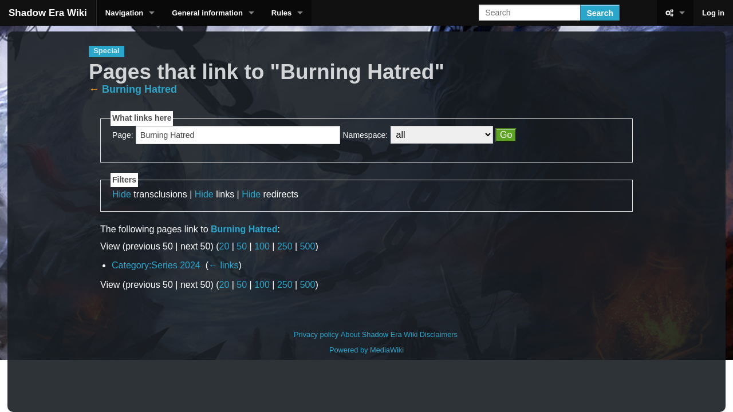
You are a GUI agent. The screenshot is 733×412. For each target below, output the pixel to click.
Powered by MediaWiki (366, 350)
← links (223, 265)
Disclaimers (439, 334)
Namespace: (365, 135)
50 (242, 246)
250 (285, 246)
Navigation (124, 13)
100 (262, 246)
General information (207, 13)
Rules (281, 13)
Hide (121, 194)
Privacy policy (316, 334)
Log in (713, 13)
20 (224, 246)
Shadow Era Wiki (48, 12)
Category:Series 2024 (156, 265)
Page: (122, 135)
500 (308, 246)
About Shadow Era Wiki (379, 334)
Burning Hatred (139, 89)
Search (599, 13)
